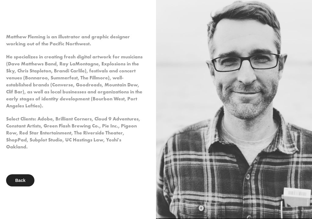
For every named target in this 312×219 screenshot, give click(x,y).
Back (20, 180)
